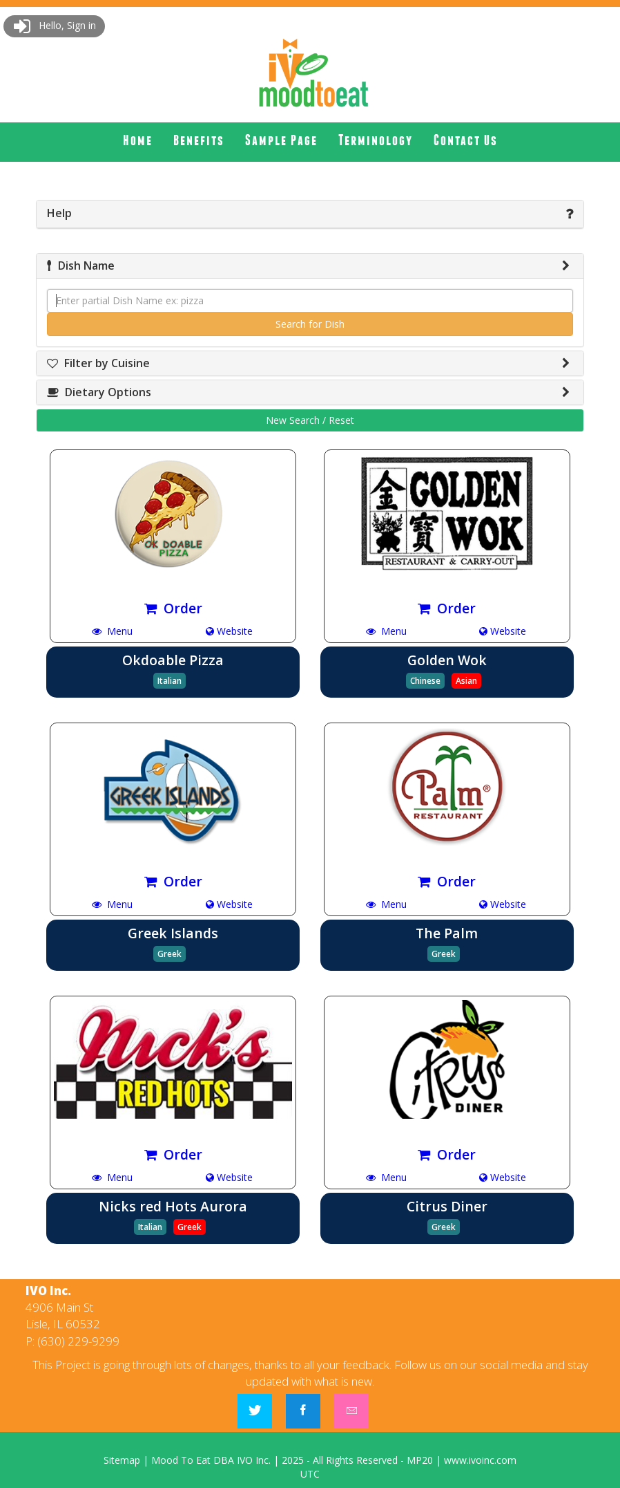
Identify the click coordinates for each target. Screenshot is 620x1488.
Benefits (198, 140)
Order (173, 608)
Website (229, 631)
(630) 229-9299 (78, 1341)
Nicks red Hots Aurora (173, 1206)
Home (138, 140)
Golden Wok (447, 660)
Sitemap (122, 1460)
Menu (112, 631)
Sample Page (281, 140)
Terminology (375, 140)
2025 (293, 1460)
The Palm (447, 933)
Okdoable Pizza (173, 660)
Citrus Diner (447, 1206)
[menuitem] (138, 140)
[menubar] (310, 140)
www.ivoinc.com (480, 1460)
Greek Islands (173, 933)
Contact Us (466, 140)
